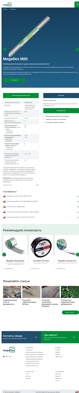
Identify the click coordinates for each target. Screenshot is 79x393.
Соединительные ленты (32, 363)
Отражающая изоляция (32, 361)
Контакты (28, 376)
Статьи (57, 380)
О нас (27, 374)
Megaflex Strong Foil (67, 261)
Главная (5, 9)
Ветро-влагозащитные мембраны (35, 354)
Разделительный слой (32, 365)
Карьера (28, 378)
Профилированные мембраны (34, 359)
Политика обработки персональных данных (47, 392)
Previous (4, 254)
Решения (57, 376)
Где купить (14, 80)
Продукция (13, 9)
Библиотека (58, 378)
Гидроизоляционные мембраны (34, 356)
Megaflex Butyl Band (15, 261)
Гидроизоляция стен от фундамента (10, 302)
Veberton (57, 354)
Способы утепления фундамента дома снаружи (50, 303)
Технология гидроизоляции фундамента (68, 302)
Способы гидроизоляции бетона (29, 302)
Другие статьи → (70, 312)
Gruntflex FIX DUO (41, 261)
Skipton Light (58, 356)
